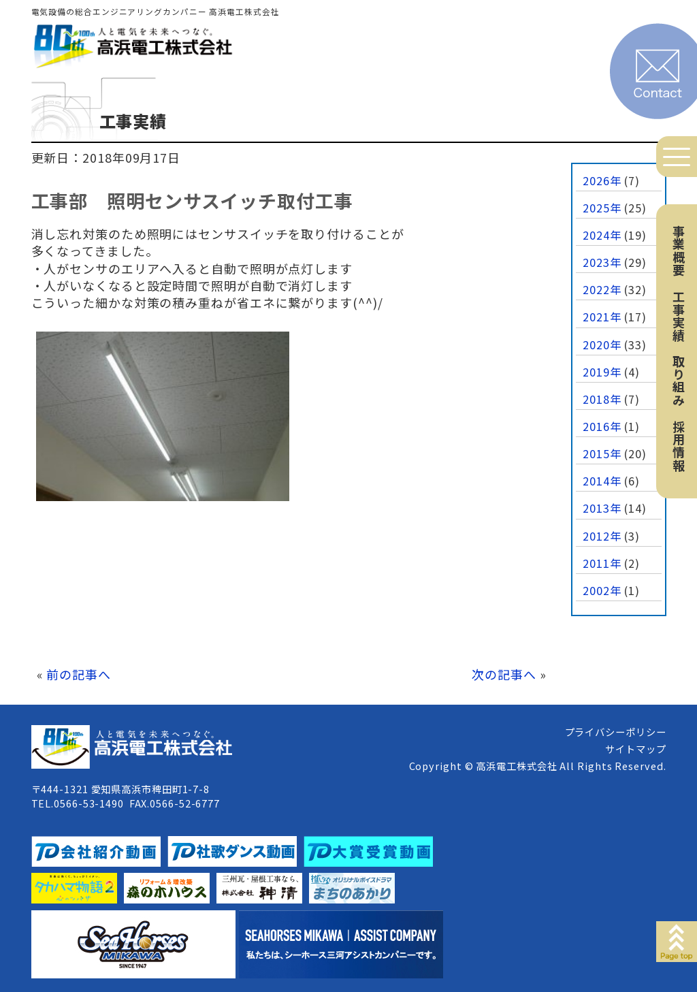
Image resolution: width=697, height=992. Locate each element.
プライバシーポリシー (615, 731)
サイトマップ (635, 748)
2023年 (602, 262)
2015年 (602, 453)
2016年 (602, 426)
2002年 (602, 590)
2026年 (602, 180)
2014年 (602, 481)
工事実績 (678, 316)
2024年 (602, 235)
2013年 (602, 508)
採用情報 (678, 446)
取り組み (678, 380)
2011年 (602, 563)
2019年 (602, 372)
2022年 (602, 289)
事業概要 (678, 250)
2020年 (602, 344)
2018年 (602, 399)
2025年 (602, 207)
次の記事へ (504, 674)
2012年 (602, 536)
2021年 (602, 316)
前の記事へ (78, 674)
